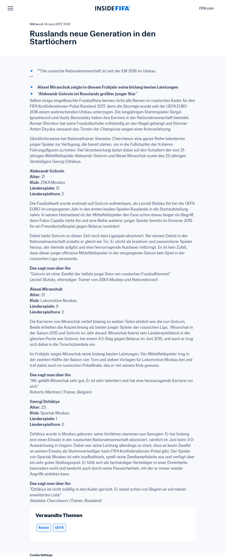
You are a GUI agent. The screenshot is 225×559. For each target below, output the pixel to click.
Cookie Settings (41, 555)
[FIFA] (112, 8)
